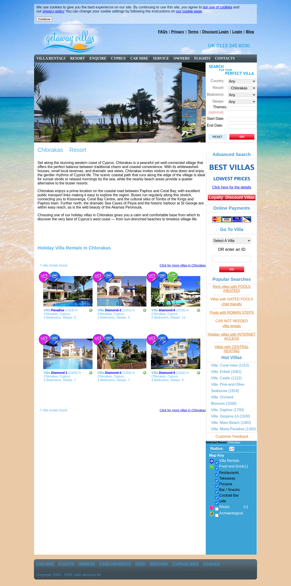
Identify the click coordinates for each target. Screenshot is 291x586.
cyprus (118, 58)
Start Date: (215, 119)
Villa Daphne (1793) (227, 410)
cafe (222, 501)
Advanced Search (232, 154)
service (161, 58)
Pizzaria (225, 484)
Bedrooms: (215, 94)
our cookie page (189, 11)
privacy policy (54, 11)
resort (77, 58)
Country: (217, 81)
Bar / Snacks (229, 490)
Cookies (211, 564)
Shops (233, 507)
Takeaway (227, 478)
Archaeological (231, 513)
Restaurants (229, 473)
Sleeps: (218, 101)
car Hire (139, 58)
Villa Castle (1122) (226, 378)
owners (181, 58)
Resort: (218, 88)
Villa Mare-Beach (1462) (231, 423)
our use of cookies (217, 7)
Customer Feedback (232, 436)
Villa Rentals (50, 58)
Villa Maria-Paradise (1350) (233, 429)
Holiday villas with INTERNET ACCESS (232, 336)
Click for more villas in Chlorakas (183, 265)
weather (159, 564)
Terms (193, 32)
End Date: (215, 125)
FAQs (163, 32)
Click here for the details (231, 187)
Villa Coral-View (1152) (230, 365)
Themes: (220, 107)
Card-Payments (115, 564)
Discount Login (215, 32)
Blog (250, 32)
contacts (225, 58)
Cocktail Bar (229, 495)
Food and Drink (233, 466)
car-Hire (45, 564)
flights (202, 58)
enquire (97, 58)
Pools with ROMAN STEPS (232, 312)
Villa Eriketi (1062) (226, 372)
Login (237, 32)
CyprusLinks (186, 564)
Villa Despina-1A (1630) (230, 416)
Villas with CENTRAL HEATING (232, 349)
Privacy (177, 32)
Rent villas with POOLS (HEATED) (232, 289)
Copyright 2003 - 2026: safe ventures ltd (68, 575)
